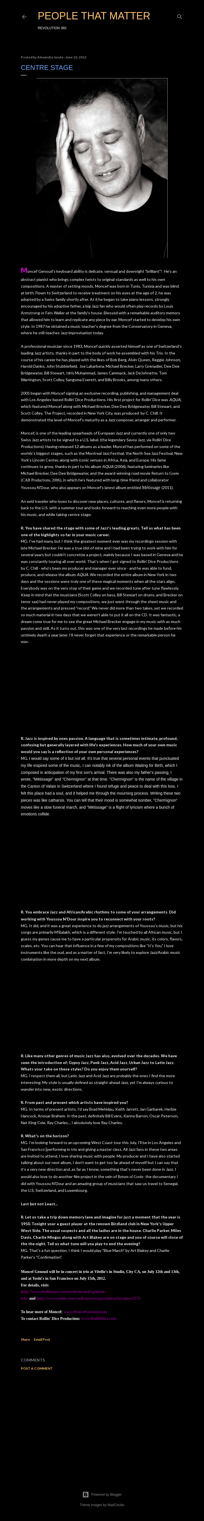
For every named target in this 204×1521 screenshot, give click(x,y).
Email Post (42, 1339)
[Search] (179, 15)
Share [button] (25, 1339)
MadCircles (115, 1505)
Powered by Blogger (102, 1494)
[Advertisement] (102, 1423)
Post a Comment (37, 1368)
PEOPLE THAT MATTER (94, 16)
